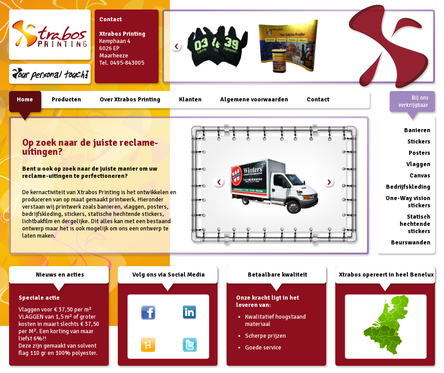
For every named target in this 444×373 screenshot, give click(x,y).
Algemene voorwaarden (254, 99)
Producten (66, 99)
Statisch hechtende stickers (415, 224)
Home (25, 99)
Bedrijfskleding (408, 187)
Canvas (420, 175)
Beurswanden (410, 242)
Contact (318, 99)
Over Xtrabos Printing (130, 99)
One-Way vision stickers (408, 201)
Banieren (417, 130)
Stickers (418, 141)
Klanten (190, 99)
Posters (419, 153)
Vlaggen (418, 164)
